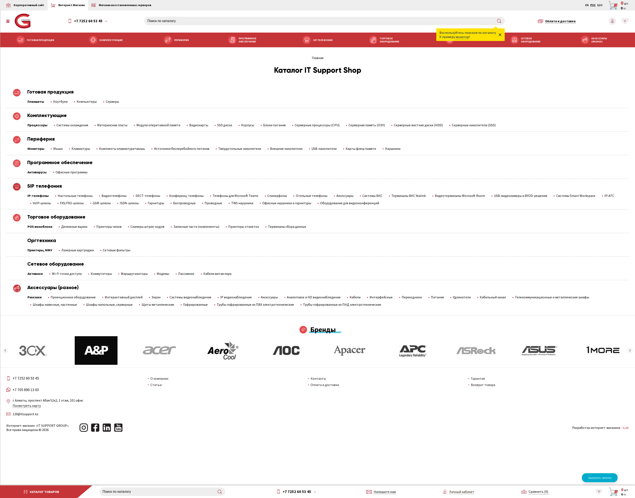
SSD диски (224, 125)
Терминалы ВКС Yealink (408, 196)
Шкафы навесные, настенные (55, 304)
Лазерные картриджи (77, 250)
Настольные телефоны (75, 196)
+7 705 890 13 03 (26, 389)
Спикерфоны (277, 196)
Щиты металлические (158, 304)
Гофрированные (195, 304)
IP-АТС (609, 196)
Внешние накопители (286, 148)
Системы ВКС (372, 196)
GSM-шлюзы (102, 203)
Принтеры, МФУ (39, 250)
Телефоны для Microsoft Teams (235, 196)
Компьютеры (87, 101)
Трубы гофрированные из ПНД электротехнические (342, 304)
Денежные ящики (74, 226)
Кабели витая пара (217, 273)
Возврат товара (483, 385)
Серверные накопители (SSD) (474, 125)
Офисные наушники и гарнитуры (286, 203)
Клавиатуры (81, 148)
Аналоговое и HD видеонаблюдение (314, 297)
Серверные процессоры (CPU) (317, 125)
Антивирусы (37, 172)
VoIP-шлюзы (42, 203)
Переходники (412, 297)
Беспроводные (184, 203)
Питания (437, 297)
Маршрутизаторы (134, 273)
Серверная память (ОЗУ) (367, 125)
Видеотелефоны (114, 196)
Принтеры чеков (109, 226)
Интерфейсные (381, 297)
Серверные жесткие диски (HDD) (418, 125)
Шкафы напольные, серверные (109, 304)
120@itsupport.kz (25, 414)
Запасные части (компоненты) (196, 226)
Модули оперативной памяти (158, 125)
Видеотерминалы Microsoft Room (460, 196)
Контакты (318, 378)
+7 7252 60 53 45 (88, 21)
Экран (156, 297)
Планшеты (35, 101)
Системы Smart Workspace (575, 196)
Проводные (213, 203)
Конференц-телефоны (186, 196)
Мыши (58, 148)
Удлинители (462, 297)
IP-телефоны (38, 196)
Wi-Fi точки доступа (67, 273)
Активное (35, 273)
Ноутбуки (60, 101)
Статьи (155, 385)
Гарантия (478, 378)
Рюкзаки (34, 297)
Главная (317, 58)
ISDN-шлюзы (129, 203)
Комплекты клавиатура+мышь (122, 148)
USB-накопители (324, 148)
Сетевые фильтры (116, 250)
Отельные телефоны (311, 196)
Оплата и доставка (325, 385)
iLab (626, 428)
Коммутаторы (101, 273)
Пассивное (186, 273)
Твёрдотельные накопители (239, 148)
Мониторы (35, 148)
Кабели (355, 297)
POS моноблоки (39, 226)
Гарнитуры (156, 203)
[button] (5, 350)
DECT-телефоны (148, 196)
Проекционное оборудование (73, 297)
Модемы (163, 273)
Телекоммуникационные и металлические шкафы (552, 297)
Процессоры (37, 125)
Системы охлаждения (72, 125)
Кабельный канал (493, 297)
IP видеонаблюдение (236, 297)
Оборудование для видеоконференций (349, 203)
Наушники (392, 148)
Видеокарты (198, 125)
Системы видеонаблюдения (190, 297)
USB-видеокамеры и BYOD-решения (520, 196)
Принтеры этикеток (243, 226)
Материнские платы (112, 125)
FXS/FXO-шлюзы (72, 203)
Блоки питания (274, 125)
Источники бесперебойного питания (181, 148)
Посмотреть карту (27, 405)
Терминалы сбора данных (287, 226)
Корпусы (247, 125)
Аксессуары (344, 196)
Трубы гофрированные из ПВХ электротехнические (255, 304)
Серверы (112, 101)
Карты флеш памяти (361, 148)
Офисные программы (72, 172)
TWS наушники (242, 203)
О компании (159, 378)
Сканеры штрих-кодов (147, 226)
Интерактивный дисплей (123, 297)
